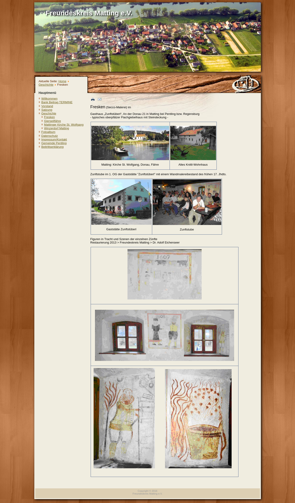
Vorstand (47, 106)
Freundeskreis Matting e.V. (89, 13)
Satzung (46, 109)
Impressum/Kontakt (54, 139)
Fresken (49, 117)
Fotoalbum (48, 132)
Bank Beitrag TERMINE (57, 102)
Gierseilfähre (52, 121)
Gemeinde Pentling (54, 143)
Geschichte (46, 84)
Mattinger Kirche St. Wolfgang (64, 124)
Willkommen (49, 98)
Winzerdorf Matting (56, 128)
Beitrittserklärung (52, 146)
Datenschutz (49, 136)
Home (62, 81)
